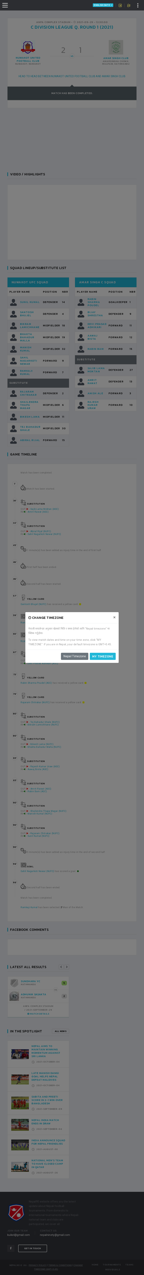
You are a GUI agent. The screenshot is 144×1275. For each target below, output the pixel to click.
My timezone (102, 656)
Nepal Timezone (74, 656)
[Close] (114, 617)
